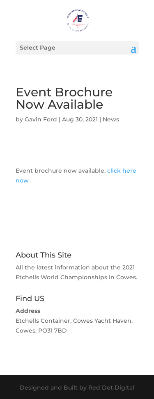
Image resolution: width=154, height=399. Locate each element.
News (111, 119)
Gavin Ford (41, 119)
